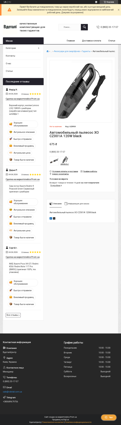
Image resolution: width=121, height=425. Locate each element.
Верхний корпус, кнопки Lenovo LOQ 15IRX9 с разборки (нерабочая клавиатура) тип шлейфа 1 (24, 109)
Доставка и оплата (91, 41)
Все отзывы (12, 315)
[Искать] (84, 27)
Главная (71, 41)
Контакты (10, 56)
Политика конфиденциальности (78, 422)
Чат (109, 417)
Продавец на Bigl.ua (60, 420)
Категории (11, 48)
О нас (8, 63)
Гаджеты (86, 51)
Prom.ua (73, 417)
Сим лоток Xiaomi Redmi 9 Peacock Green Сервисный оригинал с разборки (21, 189)
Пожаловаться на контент (53, 422)
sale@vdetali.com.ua (12, 392)
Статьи (111, 41)
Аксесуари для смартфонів (67, 51)
